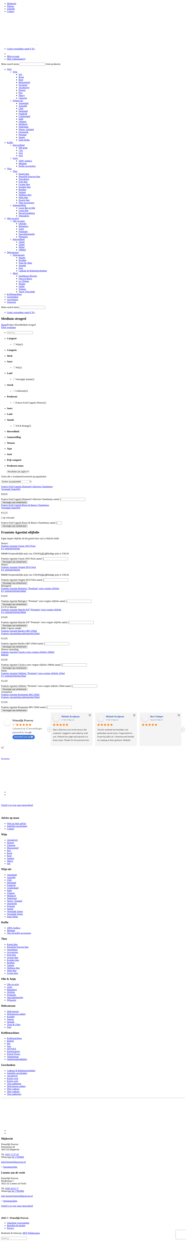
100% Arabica (25, 161)
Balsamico (23, 226)
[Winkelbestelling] (16, 481)
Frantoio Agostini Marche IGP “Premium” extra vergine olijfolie (31, 609)
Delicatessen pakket (16, 1014)
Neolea (22, 284)
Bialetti (10, 1041)
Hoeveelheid (19, 145)
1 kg (21, 150)
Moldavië (23, 124)
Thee (9, 168)
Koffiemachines (14, 294)
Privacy (10, 1228)
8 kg (21, 155)
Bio (8, 1043)
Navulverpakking (27, 213)
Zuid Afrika (24, 140)
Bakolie (4, 654)
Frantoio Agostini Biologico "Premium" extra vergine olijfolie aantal (33, 601)
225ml (22, 242)
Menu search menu (10, 64)
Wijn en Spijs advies (16, 823)
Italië (21, 119)
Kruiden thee (25, 187)
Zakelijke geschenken (17, 826)
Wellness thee (25, 195)
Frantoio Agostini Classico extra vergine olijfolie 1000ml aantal (30, 665)
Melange (23, 163)
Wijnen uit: (18, 100)
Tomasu (22, 289)
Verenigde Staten (25, 379)
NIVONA (11, 1049)
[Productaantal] (72, 499)
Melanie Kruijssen (70, 716)
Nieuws (10, 6)
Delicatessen (13, 252)
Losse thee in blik (27, 208)
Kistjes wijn (12, 1078)
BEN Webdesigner (31, 1233)
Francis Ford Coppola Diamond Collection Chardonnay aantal (30, 499)
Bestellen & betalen (16, 1225)
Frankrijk (23, 114)
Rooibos (22, 189)
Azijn (21, 229)
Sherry (22, 95)
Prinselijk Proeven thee (29, 176)
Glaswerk (11, 302)
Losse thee (23, 210)
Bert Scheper (156, 716)
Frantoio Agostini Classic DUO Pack (18, 546)
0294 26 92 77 (12, 1188)
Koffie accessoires (27, 166)
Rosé (21, 79)
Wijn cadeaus (13, 1089)
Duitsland (23, 111)
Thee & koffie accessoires (19, 933)
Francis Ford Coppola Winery (31, 402)
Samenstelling (19, 205)
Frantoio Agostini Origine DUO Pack (18, 567)
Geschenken (12, 297)
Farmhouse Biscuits (28, 276)
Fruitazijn (23, 231)
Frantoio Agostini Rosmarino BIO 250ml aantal (23, 707)
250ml (22, 244)
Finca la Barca (25, 278)
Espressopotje (13, 1051)
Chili (21, 108)
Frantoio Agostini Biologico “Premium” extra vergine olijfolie (30, 588)
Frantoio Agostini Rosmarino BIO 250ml (20, 694)
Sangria (10, 858)
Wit (20, 74)
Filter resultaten (8, 327)
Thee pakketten (14, 1083)
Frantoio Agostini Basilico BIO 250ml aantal (22, 643)
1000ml (22, 250)
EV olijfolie (6, 548)
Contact (10, 11)
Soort (15, 158)
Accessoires (12, 299)
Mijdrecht (11, 3)
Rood (21, 77)
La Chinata (24, 281)
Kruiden (22, 260)
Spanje (22, 137)
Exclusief (23, 85)
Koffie (10, 142)
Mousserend (24, 82)
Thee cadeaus (13, 1091)
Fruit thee (23, 182)
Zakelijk (11, 9)
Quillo (22, 286)
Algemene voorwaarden (18, 1223)
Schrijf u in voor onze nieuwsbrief (17, 805)
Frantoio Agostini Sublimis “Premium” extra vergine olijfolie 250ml (33, 673)
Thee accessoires (26, 202)
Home (4, 325)
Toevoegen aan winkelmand (14, 502)
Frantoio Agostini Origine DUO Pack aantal (21, 580)
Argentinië (23, 103)
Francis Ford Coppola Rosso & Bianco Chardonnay (25, 505)
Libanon (22, 121)
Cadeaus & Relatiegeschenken (33, 270)
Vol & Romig (23, 426)
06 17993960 (18, 1191)
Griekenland (24, 116)
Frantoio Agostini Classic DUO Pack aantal (21, 558)
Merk (15, 273)
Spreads (22, 265)
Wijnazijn (23, 236)
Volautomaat (13, 1056)
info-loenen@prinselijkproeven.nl (17, 1196)
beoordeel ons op (23, 736)
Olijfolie (22, 223)
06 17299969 (18, 1157)
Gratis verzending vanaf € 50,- (21, 49)
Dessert (22, 90)
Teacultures (24, 179)
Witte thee (23, 197)
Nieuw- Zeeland (26, 129)
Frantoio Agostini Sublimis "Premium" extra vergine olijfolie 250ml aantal (36, 686)
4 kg (21, 153)
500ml (22, 247)
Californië (22, 391)
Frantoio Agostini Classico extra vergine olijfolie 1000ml (27, 652)
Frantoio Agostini (9, 633)
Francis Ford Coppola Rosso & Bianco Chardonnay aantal (28, 523)
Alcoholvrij (24, 87)
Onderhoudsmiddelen (17, 1059)
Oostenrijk (23, 132)
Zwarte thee (24, 200)
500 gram (23, 148)
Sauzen (22, 257)
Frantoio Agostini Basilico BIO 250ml (19, 631)
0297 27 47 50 (12, 1154)
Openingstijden (10, 1167)
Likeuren (23, 98)
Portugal (22, 134)
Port (21, 93)
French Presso (13, 1054)
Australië (23, 106)
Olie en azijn (13, 218)
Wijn (9, 69)
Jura (9, 1046)
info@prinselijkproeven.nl (13, 1162)
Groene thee (24, 184)
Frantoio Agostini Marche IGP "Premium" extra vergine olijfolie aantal (34, 622)
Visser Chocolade (27, 291)
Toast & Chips (25, 263)
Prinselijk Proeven (22, 720)
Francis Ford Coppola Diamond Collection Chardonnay (27, 486)
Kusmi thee (24, 174)
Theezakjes (24, 216)
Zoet (21, 268)
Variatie (22, 192)
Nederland (23, 127)
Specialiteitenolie (27, 234)
